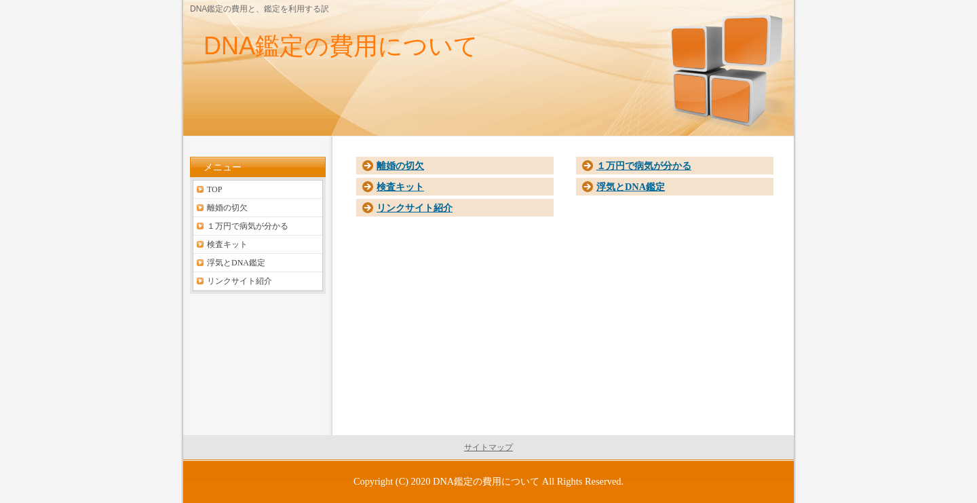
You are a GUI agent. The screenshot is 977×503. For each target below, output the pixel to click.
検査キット (400, 186)
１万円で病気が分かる (643, 165)
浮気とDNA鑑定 (630, 186)
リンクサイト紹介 (415, 207)
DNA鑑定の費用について (341, 46)
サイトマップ (488, 447)
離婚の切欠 (400, 165)
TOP (214, 189)
